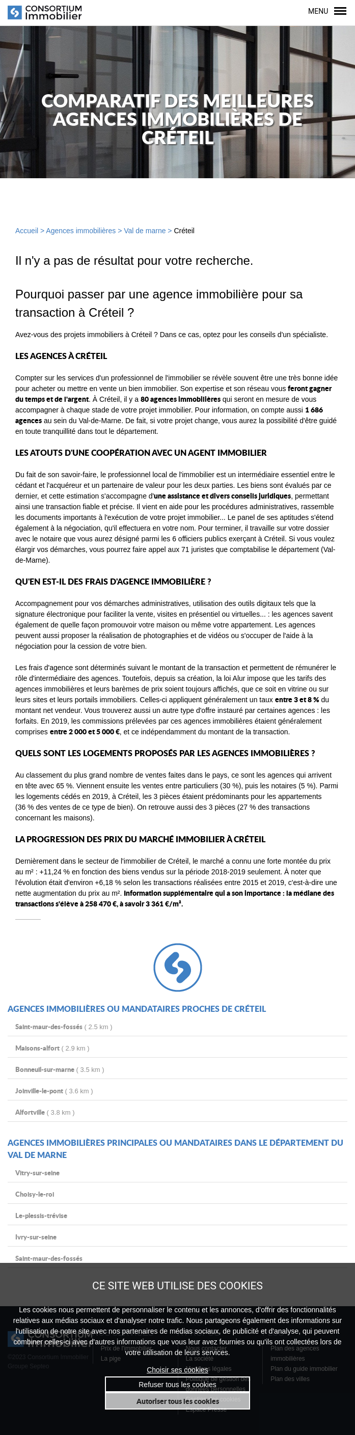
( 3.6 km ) (54, 1090)
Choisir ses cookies (177, 1369)
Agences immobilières (81, 230)
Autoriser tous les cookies (177, 1401)
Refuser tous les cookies (177, 1384)
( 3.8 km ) (45, 1112)
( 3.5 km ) (59, 1069)
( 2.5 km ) (64, 1026)
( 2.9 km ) (52, 1048)
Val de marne (145, 230)
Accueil (26, 230)
